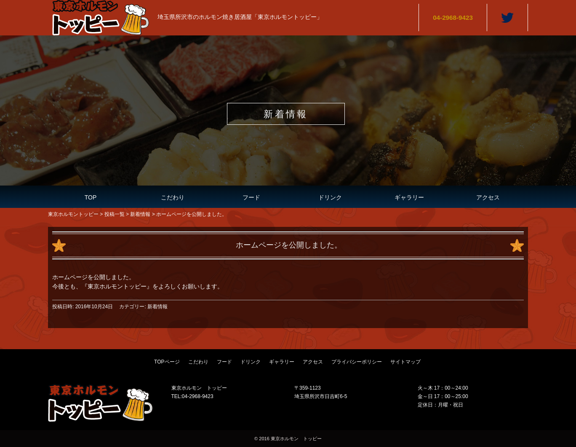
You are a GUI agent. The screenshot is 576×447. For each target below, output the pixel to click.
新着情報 (157, 307)
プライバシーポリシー (356, 362)
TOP (91, 197)
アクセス (488, 197)
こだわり (172, 197)
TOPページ (166, 362)
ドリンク (330, 197)
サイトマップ (405, 362)
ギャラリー (409, 197)
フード (251, 197)
